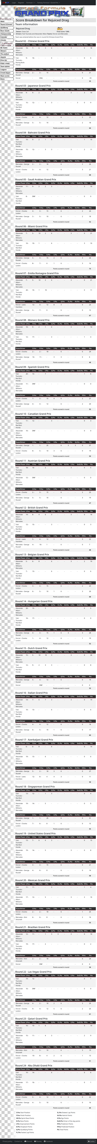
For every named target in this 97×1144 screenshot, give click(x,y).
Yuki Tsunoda (27, 34)
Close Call (25, 32)
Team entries (5, 66)
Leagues (3, 69)
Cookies (91, 1141)
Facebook (48, 1141)
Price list (3, 60)
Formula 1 (30, 3)
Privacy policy (7, 1141)
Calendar (3, 37)
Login (14, 3)
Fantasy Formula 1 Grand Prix (48, 3)
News (2, 21)
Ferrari (55, 34)
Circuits (3, 40)
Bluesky (38, 1141)
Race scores (4, 76)
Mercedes (64, 34)
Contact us (18, 1141)
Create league (5, 73)
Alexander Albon (41, 34)
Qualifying (4, 28)
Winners (3, 51)
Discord (28, 1141)
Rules (2, 79)
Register (21, 3)
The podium (4, 54)
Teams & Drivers (6, 24)
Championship (5, 34)
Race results (4, 31)
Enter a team (5, 63)
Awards (3, 57)
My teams (3, 48)
